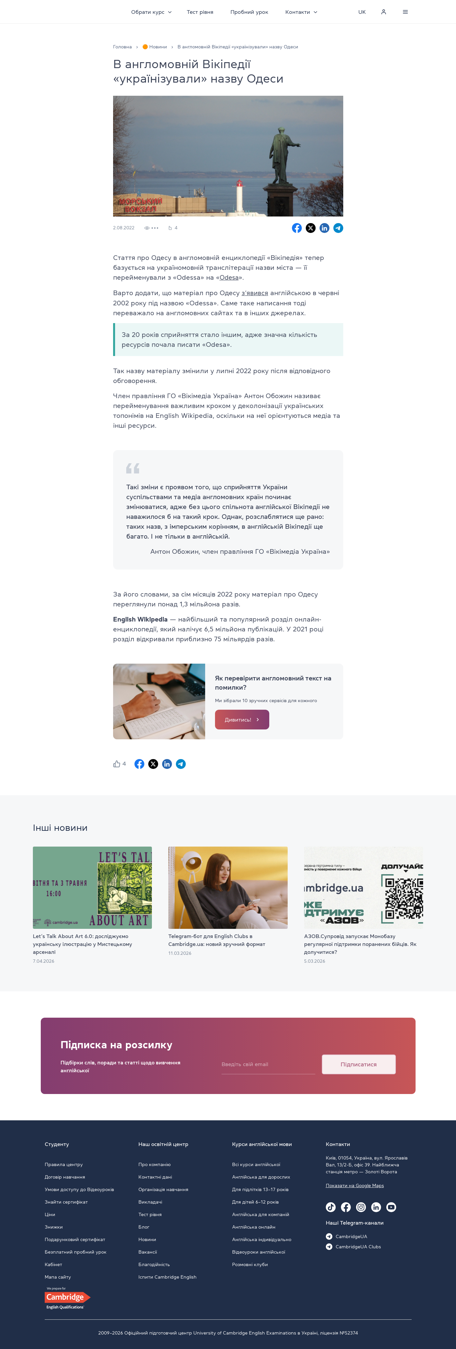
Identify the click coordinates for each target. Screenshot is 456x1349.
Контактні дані (155, 1176)
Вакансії (147, 1251)
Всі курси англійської (256, 1163)
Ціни (50, 1213)
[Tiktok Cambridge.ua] (331, 1206)
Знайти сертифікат (66, 1201)
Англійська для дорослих (261, 1176)
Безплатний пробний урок (76, 1251)
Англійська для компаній (260, 1213)
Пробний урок (251, 11)
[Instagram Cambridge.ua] (361, 1206)
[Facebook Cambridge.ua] (346, 1206)
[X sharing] (311, 228)
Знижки (54, 1226)
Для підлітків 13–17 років (260, 1188)
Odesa (230, 277)
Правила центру (64, 1163)
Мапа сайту (58, 1276)
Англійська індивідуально (261, 1238)
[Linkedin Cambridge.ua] (376, 1206)
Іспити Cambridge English (167, 1276)
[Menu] (406, 12)
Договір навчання (65, 1176)
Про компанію (154, 1163)
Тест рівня (201, 11)
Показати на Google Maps (355, 1185)
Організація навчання (163, 1188)
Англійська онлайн (254, 1226)
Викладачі (150, 1201)
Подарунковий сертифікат (75, 1238)
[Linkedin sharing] (324, 228)
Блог (143, 1226)
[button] (116, 763)
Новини (147, 1238)
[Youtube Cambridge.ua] (391, 1206)
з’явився (255, 292)
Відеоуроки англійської (258, 1251)
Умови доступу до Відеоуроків (79, 1188)
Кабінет (53, 1263)
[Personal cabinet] (384, 12)
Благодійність (154, 1263)
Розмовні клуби (250, 1263)
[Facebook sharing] (297, 228)
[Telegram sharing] (338, 228)
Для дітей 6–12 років (255, 1201)
